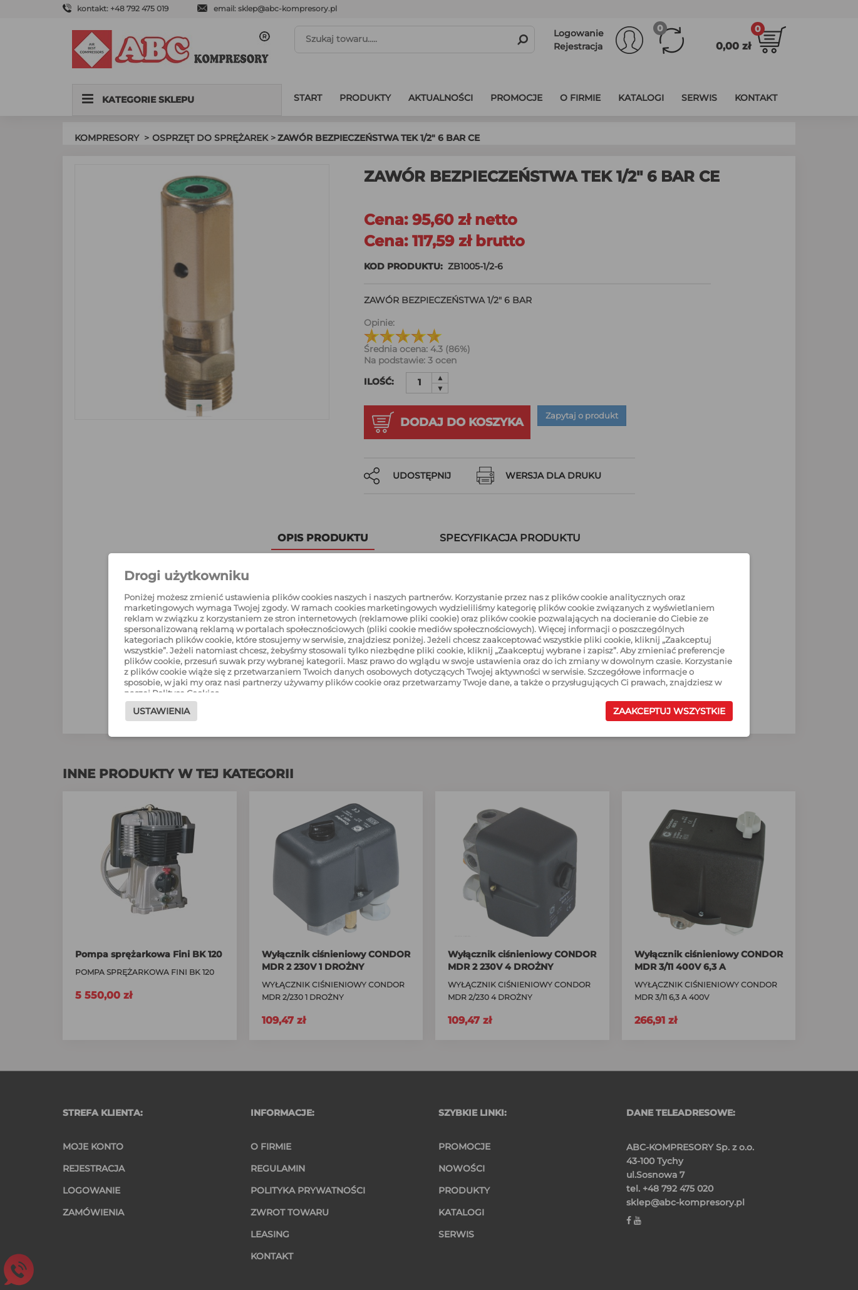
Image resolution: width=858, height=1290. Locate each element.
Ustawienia (176, 717)
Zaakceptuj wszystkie (654, 717)
